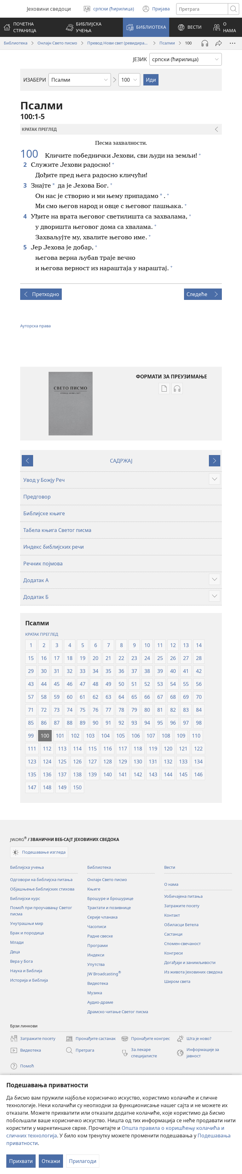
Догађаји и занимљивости (190, 962)
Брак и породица (27, 933)
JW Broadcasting (104, 974)
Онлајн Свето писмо (57, 43)
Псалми (167, 43)
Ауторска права (35, 326)
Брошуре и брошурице (110, 898)
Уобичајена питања (183, 896)
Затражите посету (181, 905)
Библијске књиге (44, 513)
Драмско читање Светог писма (117, 1011)
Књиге (93, 889)
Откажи (51, 1161)
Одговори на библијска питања (41, 879)
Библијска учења (27, 867)
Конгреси (173, 953)
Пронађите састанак (91, 1039)
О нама (171, 884)
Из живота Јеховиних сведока (193, 972)
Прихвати (21, 1161)
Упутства (96, 964)
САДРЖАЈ (121, 460)
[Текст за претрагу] (202, 9)
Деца (15, 952)
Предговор (37, 496)
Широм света (177, 981)
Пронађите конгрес (145, 1039)
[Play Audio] (204, 43)
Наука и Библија (26, 970)
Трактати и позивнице (109, 907)
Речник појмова (43, 563)
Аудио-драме (100, 1002)
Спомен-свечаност (182, 943)
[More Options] (232, 43)
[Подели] (218, 43)
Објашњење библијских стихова (42, 889)
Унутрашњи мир (26, 923)
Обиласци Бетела (181, 924)
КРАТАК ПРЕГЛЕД (41, 634)
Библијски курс (25, 898)
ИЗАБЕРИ (34, 79)
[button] (90, 27)
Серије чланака (102, 917)
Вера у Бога (21, 961)
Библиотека (15, 43)
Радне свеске (100, 936)
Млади (17, 942)
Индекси (95, 955)
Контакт (172, 915)
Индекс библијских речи (53, 546)
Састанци (173, 934)
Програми (97, 945)
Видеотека (97, 983)
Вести (169, 867)
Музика (94, 993)
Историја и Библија (29, 980)
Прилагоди (82, 1161)
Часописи (96, 926)
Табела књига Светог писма (57, 530)
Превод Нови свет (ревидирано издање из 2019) (118, 43)
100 (31, 154)
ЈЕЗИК (140, 59)
